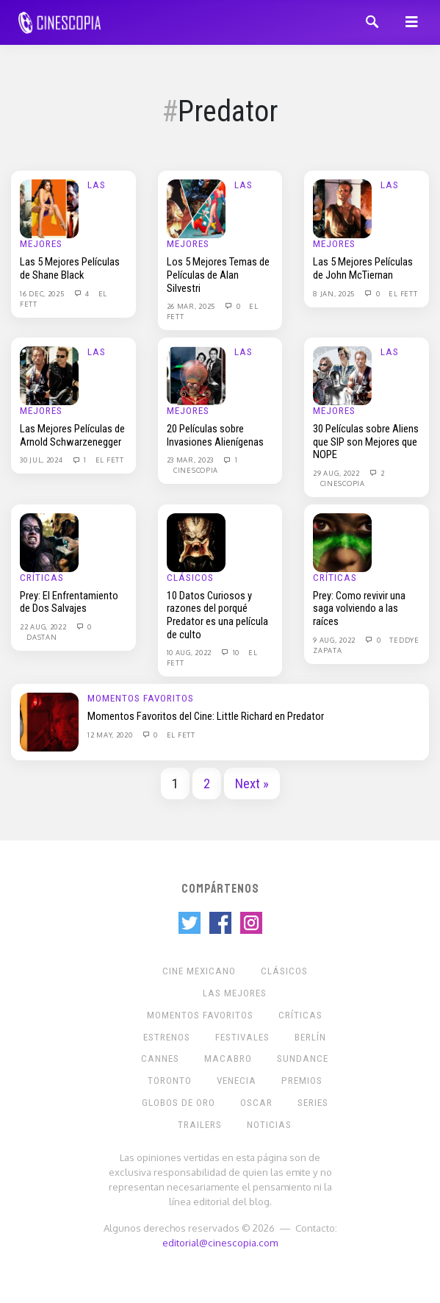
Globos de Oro (178, 1102)
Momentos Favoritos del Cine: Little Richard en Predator (205, 716)
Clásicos (190, 577)
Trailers (200, 1124)
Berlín (310, 1037)
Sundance (302, 1058)
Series (312, 1102)
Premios (301, 1080)
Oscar (256, 1102)
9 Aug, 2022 (335, 639)
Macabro (228, 1058)
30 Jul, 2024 (42, 459)
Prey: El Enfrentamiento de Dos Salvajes (69, 602)
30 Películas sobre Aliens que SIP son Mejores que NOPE (366, 441)
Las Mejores (235, 993)
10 (229, 652)
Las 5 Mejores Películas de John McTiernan (363, 268)
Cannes (160, 1058)
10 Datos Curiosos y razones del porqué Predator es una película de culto (217, 615)
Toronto (170, 1080)
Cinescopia (195, 469)
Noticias (269, 1124)
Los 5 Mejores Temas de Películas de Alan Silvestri (218, 274)
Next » (252, 784)
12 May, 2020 (110, 734)
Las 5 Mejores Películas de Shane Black (70, 268)
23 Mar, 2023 (191, 459)
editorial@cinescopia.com (220, 1242)
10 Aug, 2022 (190, 652)
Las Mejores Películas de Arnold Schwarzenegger (72, 435)
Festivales (242, 1037)
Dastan (41, 636)
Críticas (42, 577)
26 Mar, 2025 (192, 305)
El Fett (403, 293)
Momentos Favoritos (140, 698)
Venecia (236, 1080)
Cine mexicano (199, 971)
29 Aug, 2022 (337, 472)
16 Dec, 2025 (43, 293)
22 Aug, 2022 (44, 626)
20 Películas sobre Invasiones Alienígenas (215, 435)
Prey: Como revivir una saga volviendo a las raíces (359, 608)
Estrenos (166, 1037)
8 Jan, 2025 (334, 293)
